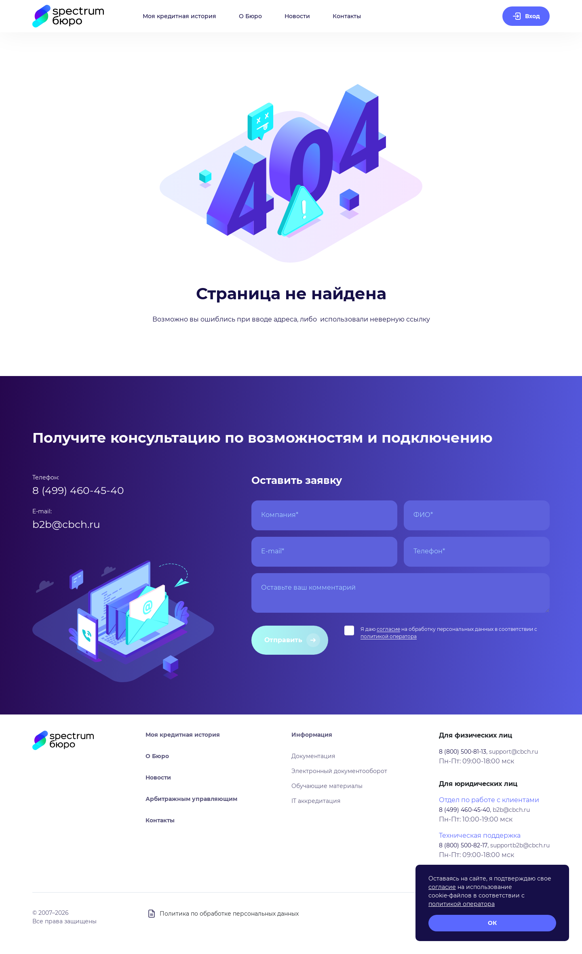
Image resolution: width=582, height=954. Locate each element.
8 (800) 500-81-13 (462, 751)
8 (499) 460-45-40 (78, 490)
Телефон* (429, 551)
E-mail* (272, 551)
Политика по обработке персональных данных (229, 913)
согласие (388, 629)
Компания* (279, 515)
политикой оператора (389, 636)
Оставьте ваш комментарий (308, 587)
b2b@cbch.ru (66, 524)
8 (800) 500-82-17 (463, 845)
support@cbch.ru (513, 751)
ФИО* (423, 515)
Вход (532, 16)
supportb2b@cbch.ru (520, 845)
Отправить (283, 640)
